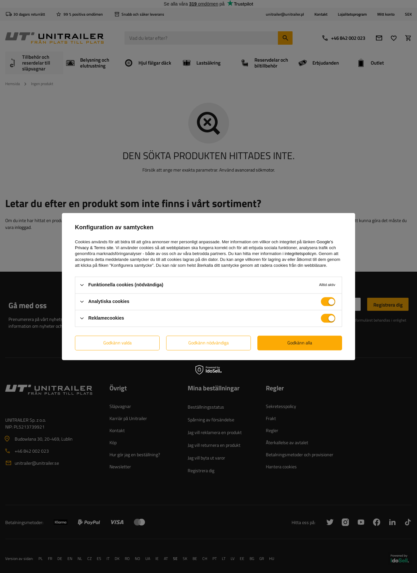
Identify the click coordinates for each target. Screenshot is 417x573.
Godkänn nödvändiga (208, 342)
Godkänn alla (299, 342)
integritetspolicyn (300, 253)
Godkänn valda (117, 342)
